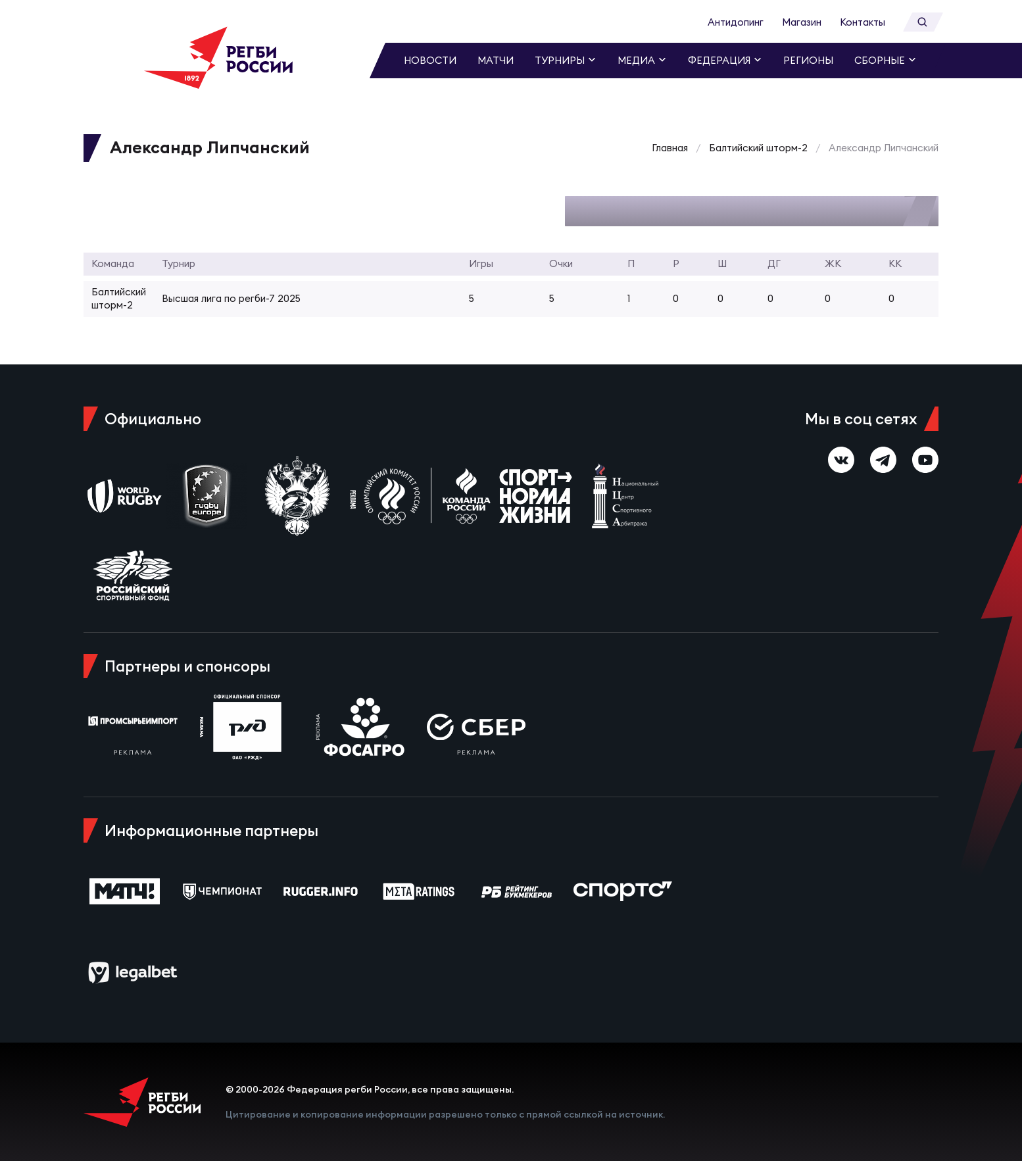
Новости (430, 60)
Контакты (862, 22)
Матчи (495, 60)
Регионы (808, 60)
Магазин (801, 22)
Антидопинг (736, 22)
